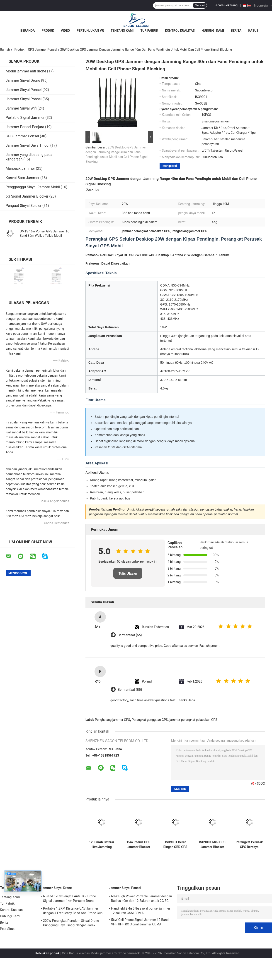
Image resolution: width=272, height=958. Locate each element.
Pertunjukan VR (90, 30)
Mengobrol (170, 165)
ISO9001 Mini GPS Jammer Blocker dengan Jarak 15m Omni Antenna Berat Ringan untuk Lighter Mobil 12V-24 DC (212, 844)
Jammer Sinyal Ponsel (23, 90)
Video (65, 30)
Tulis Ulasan (128, 573)
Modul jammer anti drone (26, 71)
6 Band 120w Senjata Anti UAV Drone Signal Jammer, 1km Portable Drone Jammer (69, 899)
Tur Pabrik (149, 30)
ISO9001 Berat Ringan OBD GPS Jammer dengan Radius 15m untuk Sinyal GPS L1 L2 (175, 844)
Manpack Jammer (20, 168)
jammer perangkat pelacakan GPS (193, 719)
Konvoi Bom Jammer (22, 178)
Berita (236, 30)
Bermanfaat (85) (130, 690)
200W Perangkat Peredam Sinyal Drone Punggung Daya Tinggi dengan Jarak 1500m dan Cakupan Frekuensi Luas (71, 923)
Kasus (253, 30)
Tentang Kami (122, 30)
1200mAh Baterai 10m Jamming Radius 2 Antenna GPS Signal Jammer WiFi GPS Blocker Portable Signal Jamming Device (101, 844)
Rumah (5, 49)
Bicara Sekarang (226, 5)
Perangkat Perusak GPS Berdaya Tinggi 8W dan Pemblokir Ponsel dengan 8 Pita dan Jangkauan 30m (249, 844)
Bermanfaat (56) (130, 635)
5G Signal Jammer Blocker (27, 196)
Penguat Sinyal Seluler (23, 205)
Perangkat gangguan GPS (150, 719)
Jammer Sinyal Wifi (21, 108)
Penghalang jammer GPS (112, 719)
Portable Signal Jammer (25, 117)
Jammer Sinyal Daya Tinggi (27, 145)
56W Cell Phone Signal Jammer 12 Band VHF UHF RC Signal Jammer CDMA (140, 922)
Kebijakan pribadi (47, 953)
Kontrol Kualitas (180, 30)
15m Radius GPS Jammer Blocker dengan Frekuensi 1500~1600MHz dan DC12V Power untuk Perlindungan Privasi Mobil (138, 844)
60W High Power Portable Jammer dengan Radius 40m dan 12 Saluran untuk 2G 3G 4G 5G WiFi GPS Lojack (141, 899)
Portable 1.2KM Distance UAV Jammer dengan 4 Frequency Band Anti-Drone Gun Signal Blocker (72, 911)
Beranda (27, 30)
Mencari (200, 5)
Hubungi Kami (213, 30)
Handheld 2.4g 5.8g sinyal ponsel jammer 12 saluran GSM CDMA (140, 911)
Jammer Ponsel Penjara (25, 127)
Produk (47, 30)
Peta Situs (7, 929)
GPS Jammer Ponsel (42, 49)
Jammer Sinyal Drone (23, 80)
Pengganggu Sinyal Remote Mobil (33, 187)
